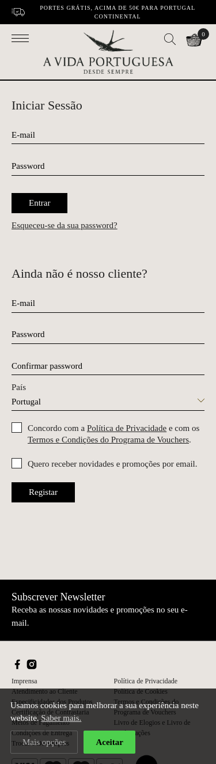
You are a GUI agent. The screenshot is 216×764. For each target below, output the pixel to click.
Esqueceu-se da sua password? (65, 225)
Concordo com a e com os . (113, 433)
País (19, 387)
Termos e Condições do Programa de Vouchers (108, 439)
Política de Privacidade (126, 428)
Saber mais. (61, 718)
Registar (43, 492)
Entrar (39, 202)
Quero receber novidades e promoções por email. (112, 463)
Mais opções (44, 742)
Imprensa (24, 681)
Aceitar (109, 742)
